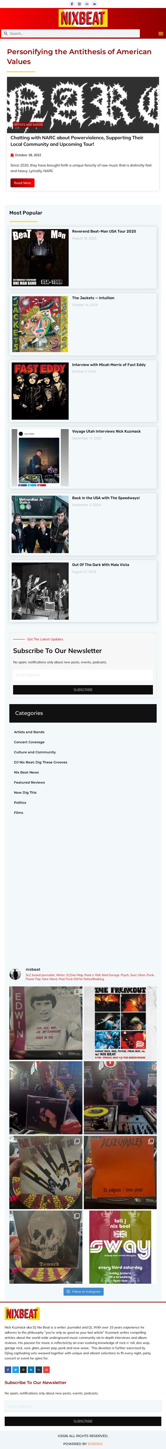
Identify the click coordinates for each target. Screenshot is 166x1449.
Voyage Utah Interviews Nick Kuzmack (106, 431)
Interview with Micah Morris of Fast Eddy (109, 364)
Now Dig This (25, 792)
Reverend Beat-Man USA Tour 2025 (104, 231)
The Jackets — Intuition (93, 298)
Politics (20, 802)
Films (18, 813)
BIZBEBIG (95, 1444)
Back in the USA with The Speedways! (106, 498)
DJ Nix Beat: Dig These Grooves (40, 762)
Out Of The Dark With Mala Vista (100, 564)
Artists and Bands (29, 732)
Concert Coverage (29, 742)
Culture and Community (35, 752)
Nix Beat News (26, 772)
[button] (161, 33)
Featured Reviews (29, 782)
